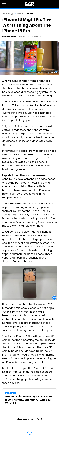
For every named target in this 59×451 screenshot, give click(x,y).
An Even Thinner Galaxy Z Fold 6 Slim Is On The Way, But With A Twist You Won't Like (28, 400)
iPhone (30, 13)
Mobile (20, 13)
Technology (7, 13)
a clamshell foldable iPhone (26, 226)
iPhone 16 (15, 81)
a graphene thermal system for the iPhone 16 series (26, 209)
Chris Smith (10, 37)
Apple (48, 88)
